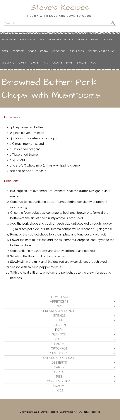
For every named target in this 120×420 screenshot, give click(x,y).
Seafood (18, 51)
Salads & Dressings (101, 51)
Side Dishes (76, 51)
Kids (93, 62)
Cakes (35, 62)
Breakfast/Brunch (60, 39)
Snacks (82, 62)
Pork (5, 51)
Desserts (8, 62)
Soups (32, 51)
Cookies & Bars (62, 62)
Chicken (107, 39)
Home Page (9, 39)
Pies (45, 62)
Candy (22, 62)
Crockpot (58, 51)
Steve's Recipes (60, 7)
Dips (41, 39)
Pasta (44, 51)
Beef (94, 39)
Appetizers (27, 39)
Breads (82, 39)
